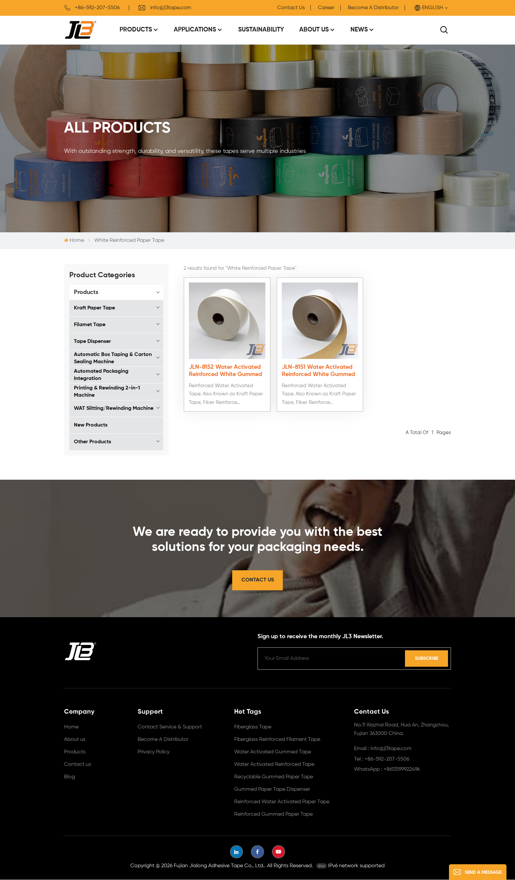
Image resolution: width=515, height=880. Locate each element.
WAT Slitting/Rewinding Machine (113, 408)
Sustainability (261, 30)
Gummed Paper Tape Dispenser (272, 789)
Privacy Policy (153, 752)
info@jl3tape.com (164, 8)
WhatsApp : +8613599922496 (387, 769)
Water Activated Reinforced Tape (274, 764)
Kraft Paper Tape (94, 308)
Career (326, 7)
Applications (195, 30)
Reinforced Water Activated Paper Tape (281, 802)
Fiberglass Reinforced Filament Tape (277, 740)
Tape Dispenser (92, 341)
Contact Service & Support (170, 727)
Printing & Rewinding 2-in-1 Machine (107, 392)
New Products (90, 425)
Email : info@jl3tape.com (383, 749)
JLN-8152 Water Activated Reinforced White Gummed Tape (225, 369)
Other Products (92, 442)
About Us (314, 30)
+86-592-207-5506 (92, 8)
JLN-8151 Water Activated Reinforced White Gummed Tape (316, 369)
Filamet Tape (89, 324)
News (359, 30)
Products (136, 30)
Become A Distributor (373, 7)
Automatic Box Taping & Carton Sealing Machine (113, 358)
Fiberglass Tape (252, 727)
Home (74, 240)
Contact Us (291, 7)
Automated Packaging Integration (101, 375)
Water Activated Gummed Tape (272, 752)
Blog (69, 777)
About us (74, 740)
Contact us (77, 764)
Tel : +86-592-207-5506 (381, 759)
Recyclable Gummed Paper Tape (273, 777)
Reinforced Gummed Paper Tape (273, 814)
